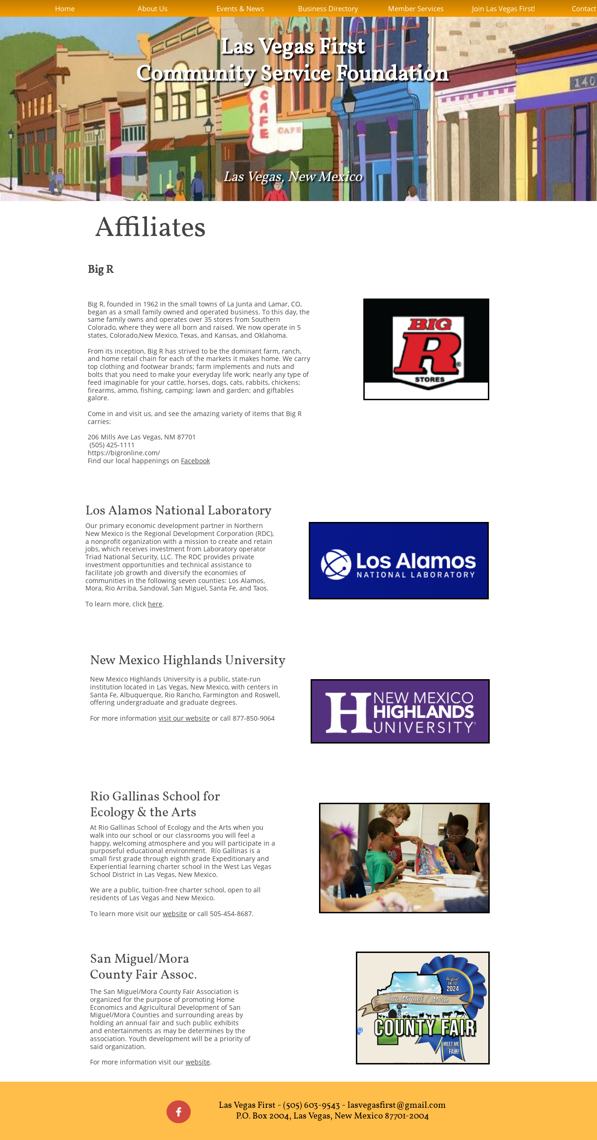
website (175, 913)
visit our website (184, 718)
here (155, 603)
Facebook (195, 460)
